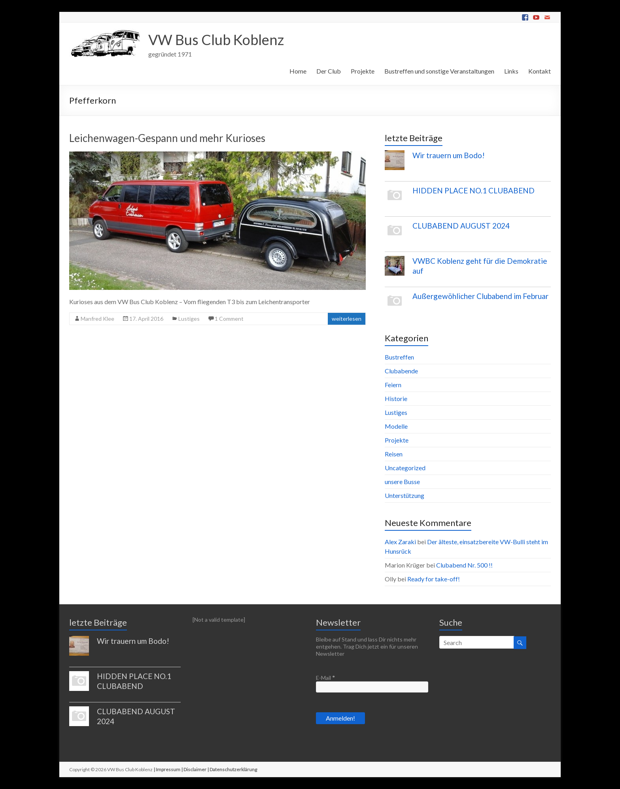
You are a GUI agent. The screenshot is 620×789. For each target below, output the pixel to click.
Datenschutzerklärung (233, 769)
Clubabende (401, 371)
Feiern (393, 384)
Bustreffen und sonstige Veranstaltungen (439, 71)
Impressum (168, 769)
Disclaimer (194, 769)
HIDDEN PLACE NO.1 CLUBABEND (473, 190)
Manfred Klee (97, 318)
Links (511, 71)
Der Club (328, 71)
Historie (396, 398)
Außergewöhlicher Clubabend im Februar (480, 296)
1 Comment (229, 318)
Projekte (362, 71)
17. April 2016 (146, 318)
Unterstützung (404, 495)
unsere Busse (402, 481)
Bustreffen (399, 357)
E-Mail (325, 677)
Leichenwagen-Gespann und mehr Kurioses (167, 138)
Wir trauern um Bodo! (448, 155)
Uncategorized (405, 467)
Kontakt (539, 71)
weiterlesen (346, 318)
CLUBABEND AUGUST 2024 (461, 225)
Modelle (396, 426)
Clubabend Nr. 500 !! (464, 565)
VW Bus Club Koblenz (216, 39)
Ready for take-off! (433, 579)
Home (297, 71)
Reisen (394, 454)
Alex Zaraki (400, 541)
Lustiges (189, 318)
